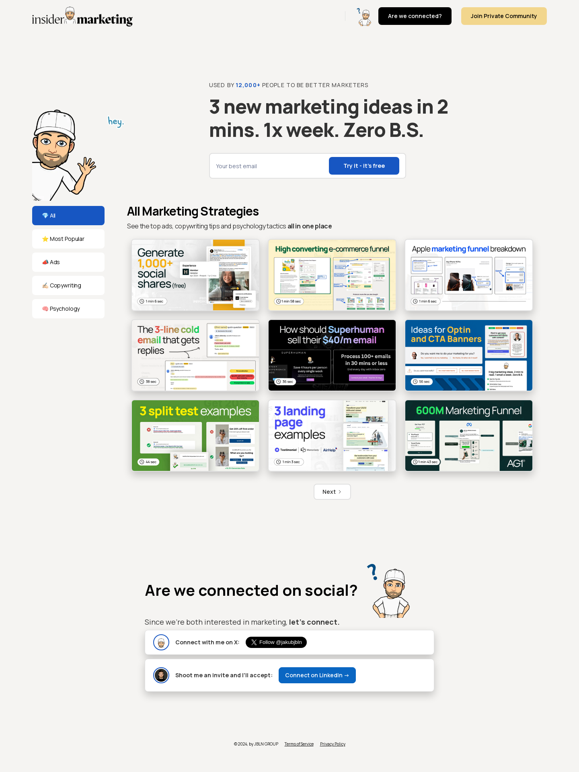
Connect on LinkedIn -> (317, 675)
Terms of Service (299, 744)
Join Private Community (504, 16)
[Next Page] (332, 492)
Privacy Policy (332, 744)
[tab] (68, 215)
